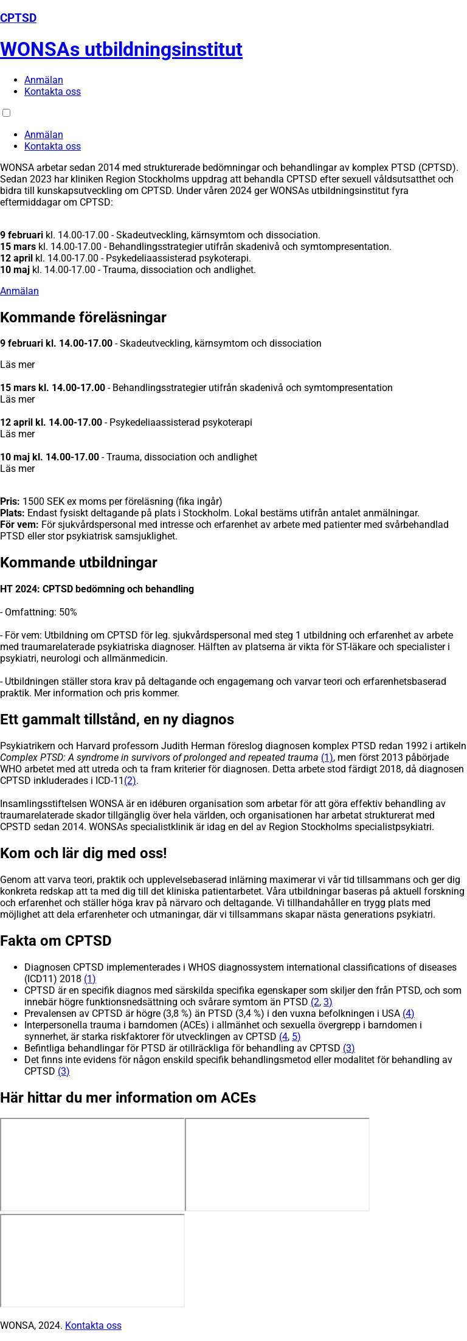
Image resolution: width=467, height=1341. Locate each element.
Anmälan (43, 80)
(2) (130, 780)
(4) (409, 1013)
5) (296, 1036)
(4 (283, 1036)
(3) (349, 1048)
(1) (327, 757)
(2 (315, 1002)
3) (328, 1002)
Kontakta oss (52, 91)
